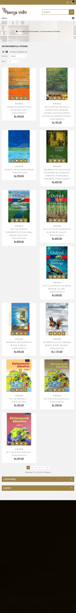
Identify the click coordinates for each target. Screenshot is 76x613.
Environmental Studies (51, 31)
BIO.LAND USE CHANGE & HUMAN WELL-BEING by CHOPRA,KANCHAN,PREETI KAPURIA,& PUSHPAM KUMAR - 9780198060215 (57, 113)
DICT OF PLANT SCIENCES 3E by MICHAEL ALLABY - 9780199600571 (57, 232)
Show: (4, 61)
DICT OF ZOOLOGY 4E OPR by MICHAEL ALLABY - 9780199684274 (57, 288)
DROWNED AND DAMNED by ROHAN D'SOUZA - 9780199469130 (19, 345)
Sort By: (5, 56)
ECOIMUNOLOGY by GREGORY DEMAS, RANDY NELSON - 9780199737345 (57, 345)
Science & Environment (29, 31)
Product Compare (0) (18, 52)
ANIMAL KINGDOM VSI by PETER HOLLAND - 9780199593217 (19, 110)
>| (47, 467)
